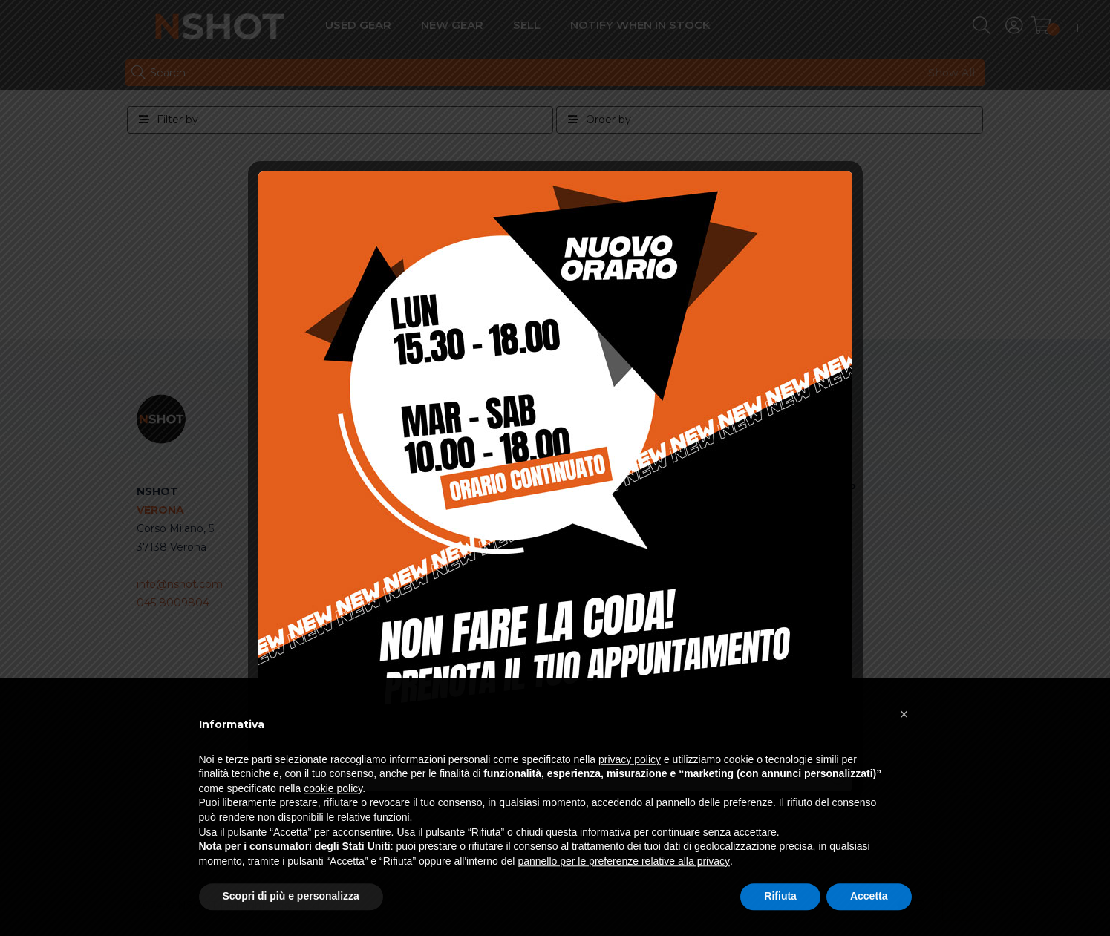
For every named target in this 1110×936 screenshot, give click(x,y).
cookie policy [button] (333, 822)
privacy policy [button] (629, 793)
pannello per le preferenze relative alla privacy (624, 895)
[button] (904, 747)
